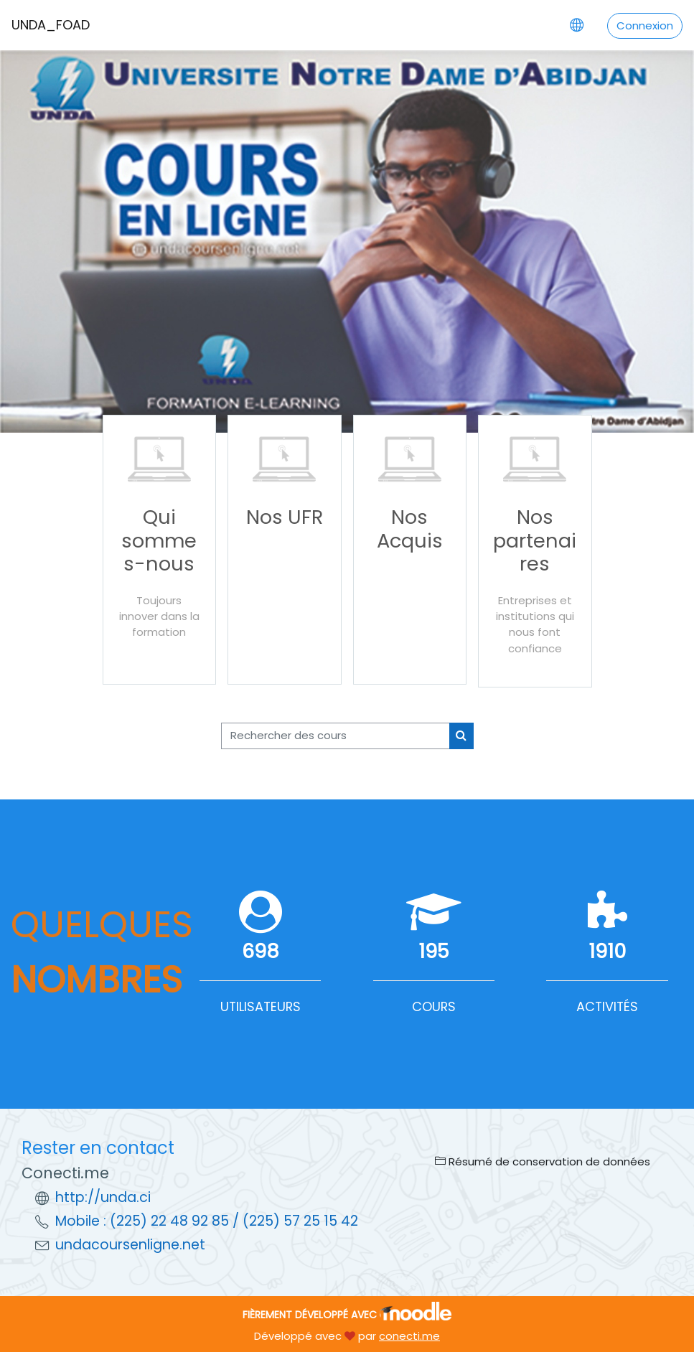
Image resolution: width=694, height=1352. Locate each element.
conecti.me (409, 1335)
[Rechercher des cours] (335, 735)
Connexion (644, 25)
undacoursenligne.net (130, 1244)
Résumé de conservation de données (542, 1161)
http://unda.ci (103, 1197)
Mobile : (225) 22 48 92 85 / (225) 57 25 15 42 (206, 1221)
